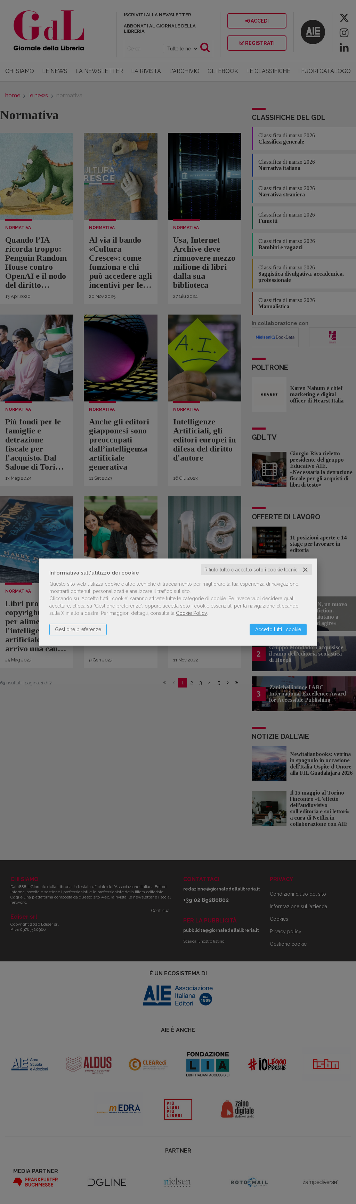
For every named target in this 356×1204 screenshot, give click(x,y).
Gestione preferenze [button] (78, 629)
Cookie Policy (191, 613)
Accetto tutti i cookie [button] (278, 629)
